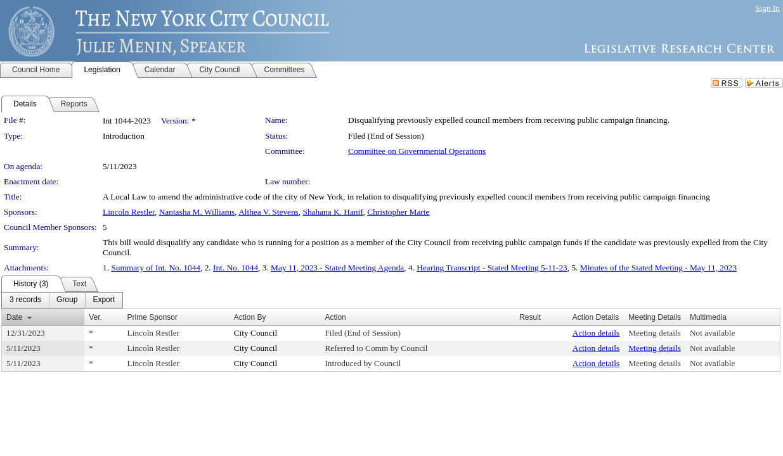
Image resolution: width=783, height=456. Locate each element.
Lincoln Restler (129, 212)
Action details (596, 333)
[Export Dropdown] (103, 300)
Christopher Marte (398, 212)
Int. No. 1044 (235, 267)
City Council (256, 333)
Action (335, 317)
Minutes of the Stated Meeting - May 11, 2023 (658, 267)
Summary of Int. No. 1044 (155, 267)
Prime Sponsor (152, 317)
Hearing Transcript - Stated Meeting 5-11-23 (492, 267)
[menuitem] (25, 300)
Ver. (95, 317)
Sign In (767, 8)
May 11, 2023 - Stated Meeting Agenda (337, 267)
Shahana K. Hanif (332, 212)
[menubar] (62, 300)
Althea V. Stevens (268, 212)
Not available (712, 333)
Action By (250, 317)
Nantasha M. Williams (197, 212)
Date (14, 317)
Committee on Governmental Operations (417, 151)
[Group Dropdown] (67, 300)
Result (530, 317)
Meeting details (654, 333)
